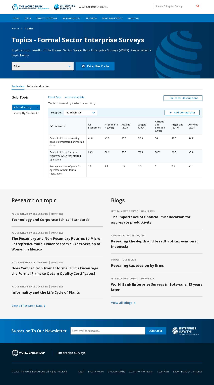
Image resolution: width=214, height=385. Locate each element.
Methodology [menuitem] (71, 18)
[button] (80, 112)
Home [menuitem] (16, 18)
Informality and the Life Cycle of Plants (46, 292)
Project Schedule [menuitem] (46, 18)
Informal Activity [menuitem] (22, 107)
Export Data (54, 97)
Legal (81, 371)
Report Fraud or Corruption (187, 371)
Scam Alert (163, 371)
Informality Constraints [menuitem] (26, 113)
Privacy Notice (96, 371)
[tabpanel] (107, 134)
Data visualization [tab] (38, 86)
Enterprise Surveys (71, 353)
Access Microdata (74, 97)
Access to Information (141, 371)
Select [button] (17, 66)
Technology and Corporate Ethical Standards (50, 219)
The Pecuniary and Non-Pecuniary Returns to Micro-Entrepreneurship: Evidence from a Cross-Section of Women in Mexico (56, 243)
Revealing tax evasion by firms (137, 265)
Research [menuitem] (91, 18)
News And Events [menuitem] (112, 18)
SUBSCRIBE (156, 331)
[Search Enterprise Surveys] (177, 6)
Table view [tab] (18, 86)
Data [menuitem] (28, 18)
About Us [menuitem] (133, 18)
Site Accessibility (116, 371)
